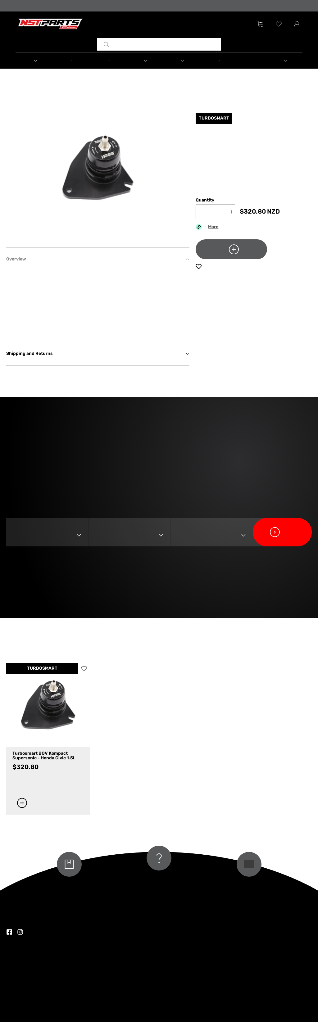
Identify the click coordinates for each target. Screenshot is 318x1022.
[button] (33, 61)
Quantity (205, 200)
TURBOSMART (42, 668)
